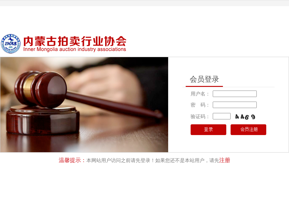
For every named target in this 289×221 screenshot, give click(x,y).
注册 (224, 160)
